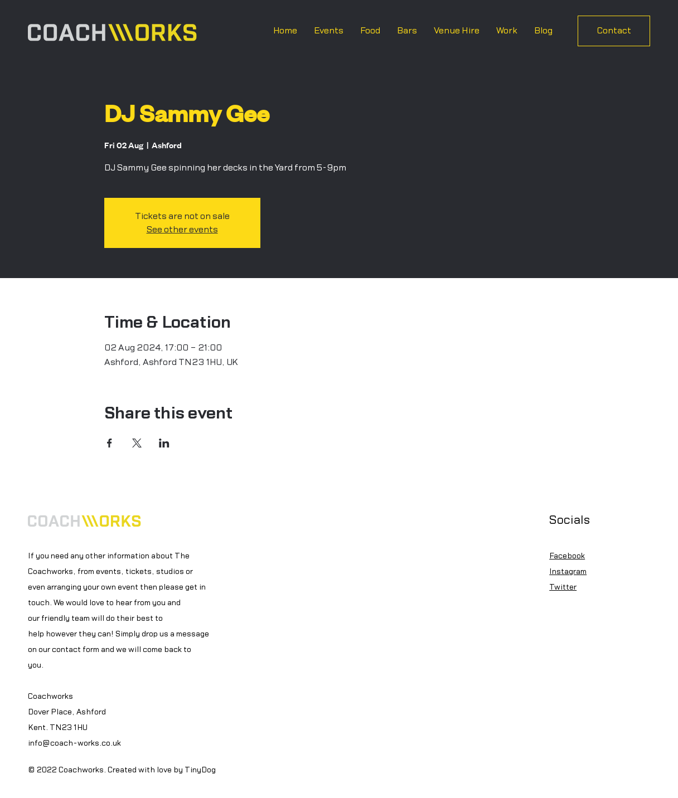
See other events (182, 229)
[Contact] (614, 31)
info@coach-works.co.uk (74, 743)
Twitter (563, 587)
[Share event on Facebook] (109, 443)
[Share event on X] (137, 443)
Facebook (567, 556)
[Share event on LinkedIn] (164, 443)
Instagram (568, 572)
